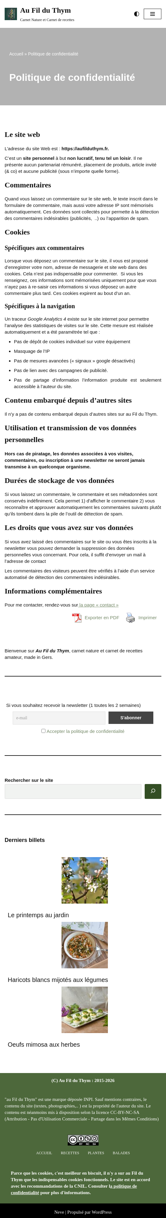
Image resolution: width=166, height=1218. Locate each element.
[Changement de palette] (136, 13)
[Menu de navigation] (152, 14)
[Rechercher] (153, 791)
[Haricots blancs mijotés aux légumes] (85, 946)
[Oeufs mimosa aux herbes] (85, 1011)
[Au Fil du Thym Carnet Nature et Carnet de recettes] (39, 14)
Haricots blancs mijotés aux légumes (58, 979)
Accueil (16, 53)
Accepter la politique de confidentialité (86, 731)
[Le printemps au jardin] (85, 881)
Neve (59, 1212)
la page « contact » (98, 604)
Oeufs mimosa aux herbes (44, 1044)
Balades (121, 1153)
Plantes (96, 1153)
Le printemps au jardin (38, 915)
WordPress (102, 1212)
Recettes (70, 1153)
